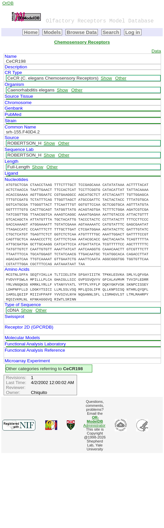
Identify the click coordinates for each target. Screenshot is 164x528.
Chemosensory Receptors (82, 42)
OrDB (8, 3)
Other (120, 78)
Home (31, 32)
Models (52, 32)
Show (106, 78)
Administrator (94, 421)
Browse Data (82, 32)
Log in (132, 32)
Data (156, 51)
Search (111, 32)
